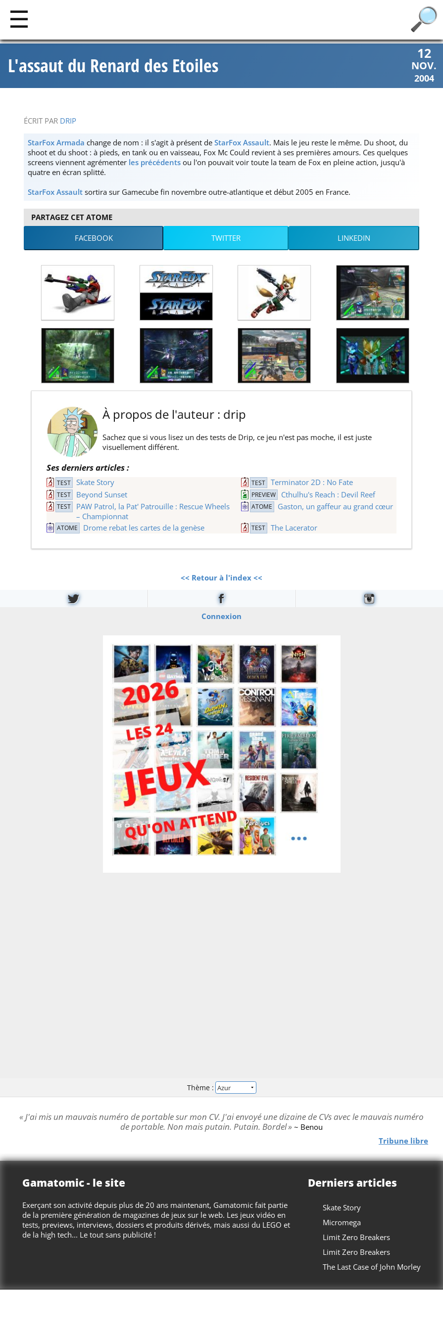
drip (68, 121)
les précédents (155, 162)
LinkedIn (354, 238)
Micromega (342, 1222)
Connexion (221, 616)
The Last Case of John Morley (372, 1267)
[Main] (19, 18)
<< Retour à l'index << (221, 577)
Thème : (221, 1087)
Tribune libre (403, 1141)
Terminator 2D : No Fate (312, 482)
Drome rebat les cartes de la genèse (143, 528)
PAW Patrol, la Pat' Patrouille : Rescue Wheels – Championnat (153, 511)
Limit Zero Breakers (356, 1237)
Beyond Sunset (101, 494)
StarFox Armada (56, 142)
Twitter (226, 238)
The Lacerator (294, 528)
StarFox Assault (241, 142)
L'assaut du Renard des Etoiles (113, 66)
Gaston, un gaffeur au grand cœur (335, 506)
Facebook (94, 238)
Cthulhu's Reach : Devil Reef (328, 494)
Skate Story (95, 482)
